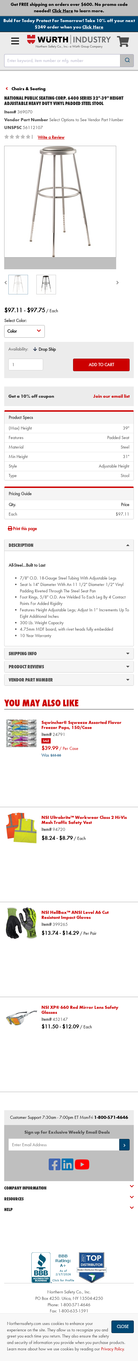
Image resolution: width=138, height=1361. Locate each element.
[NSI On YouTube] (82, 1168)
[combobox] (69, 60)
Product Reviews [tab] (69, 666)
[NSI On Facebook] (54, 1168)
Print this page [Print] (22, 528)
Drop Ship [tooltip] (47, 349)
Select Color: (15, 320)
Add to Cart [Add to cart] (101, 364)
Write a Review (51, 137)
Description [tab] (69, 545)
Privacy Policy (112, 1349)
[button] (124, 1144)
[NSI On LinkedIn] (67, 1168)
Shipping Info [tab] (69, 653)
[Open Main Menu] (15, 41)
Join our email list (111, 396)
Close (123, 1326)
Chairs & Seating (28, 88)
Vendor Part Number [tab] (69, 679)
